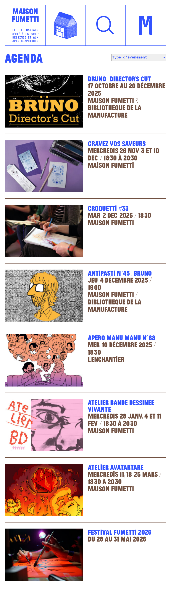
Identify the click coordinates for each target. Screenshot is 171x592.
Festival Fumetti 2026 (120, 531)
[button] (106, 25)
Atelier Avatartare (116, 467)
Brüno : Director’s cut (119, 78)
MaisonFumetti (25, 15)
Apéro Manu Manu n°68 (121, 337)
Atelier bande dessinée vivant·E (121, 405)
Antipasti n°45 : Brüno (120, 272)
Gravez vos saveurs (117, 143)
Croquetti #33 (108, 208)
